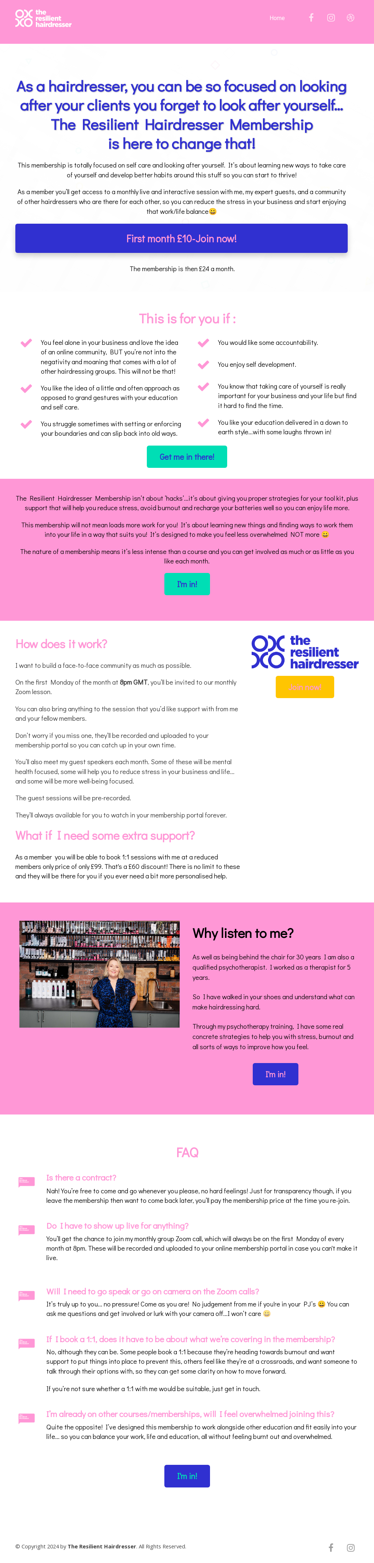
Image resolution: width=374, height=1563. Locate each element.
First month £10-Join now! (181, 238)
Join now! (305, 687)
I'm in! (187, 584)
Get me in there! (187, 456)
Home (277, 18)
